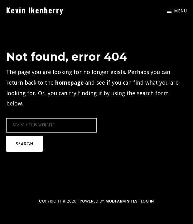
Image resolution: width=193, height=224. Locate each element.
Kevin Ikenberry (35, 10)
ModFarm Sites (121, 201)
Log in (147, 201)
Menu (180, 10)
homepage (69, 82)
